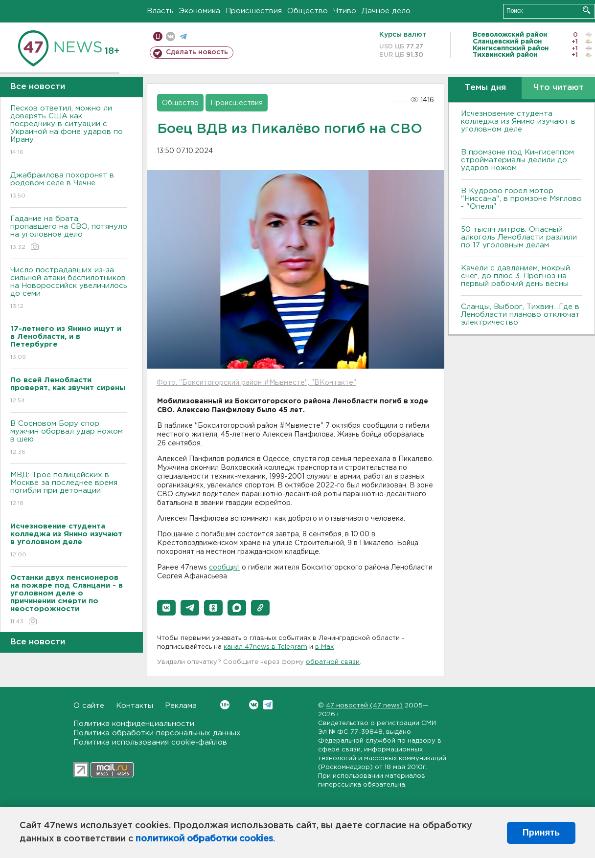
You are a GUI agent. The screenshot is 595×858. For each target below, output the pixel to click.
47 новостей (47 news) (364, 705)
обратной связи (333, 662)
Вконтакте (224, 704)
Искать (586, 10)
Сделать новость (197, 52)
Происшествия (254, 11)
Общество (307, 11)
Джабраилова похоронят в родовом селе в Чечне (68, 186)
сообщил (224, 568)
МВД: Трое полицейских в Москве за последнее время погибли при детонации (68, 489)
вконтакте (170, 36)
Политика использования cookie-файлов (150, 742)
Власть (160, 11)
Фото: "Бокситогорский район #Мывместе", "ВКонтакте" (256, 383)
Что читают (558, 87)
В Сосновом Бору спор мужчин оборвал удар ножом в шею (68, 438)
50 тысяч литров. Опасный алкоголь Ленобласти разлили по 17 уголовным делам (519, 237)
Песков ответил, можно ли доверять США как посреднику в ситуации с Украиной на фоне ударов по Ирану (68, 130)
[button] (166, 608)
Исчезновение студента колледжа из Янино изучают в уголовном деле (518, 121)
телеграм (183, 36)
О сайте (88, 706)
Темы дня (485, 87)
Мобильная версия (157, 36)
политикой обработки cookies (204, 839)
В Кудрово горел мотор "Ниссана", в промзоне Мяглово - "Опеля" (521, 199)
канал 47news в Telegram (265, 647)
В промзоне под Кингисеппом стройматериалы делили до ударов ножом (517, 160)
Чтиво (344, 11)
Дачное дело (386, 11)
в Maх (324, 647)
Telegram (268, 704)
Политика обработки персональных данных (157, 733)
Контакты (134, 706)
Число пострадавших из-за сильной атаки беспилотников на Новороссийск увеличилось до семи (68, 288)
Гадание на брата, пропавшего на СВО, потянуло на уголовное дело (68, 233)
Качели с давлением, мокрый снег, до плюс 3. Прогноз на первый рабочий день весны (515, 276)
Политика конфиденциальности (133, 724)
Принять (541, 832)
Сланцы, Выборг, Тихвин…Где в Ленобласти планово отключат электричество (520, 315)
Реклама (181, 706)
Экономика (199, 11)
